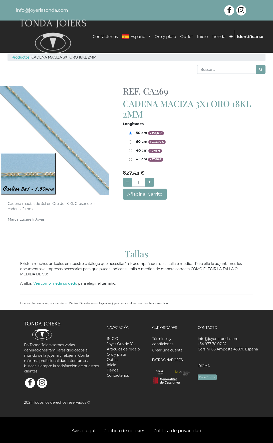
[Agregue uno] (149, 182)
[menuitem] (105, 37)
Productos (21, 57)
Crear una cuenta (167, 350)
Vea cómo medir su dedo (56, 283)
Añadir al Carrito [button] (144, 194)
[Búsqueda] (260, 69)
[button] (231, 37)
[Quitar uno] (127, 182)
